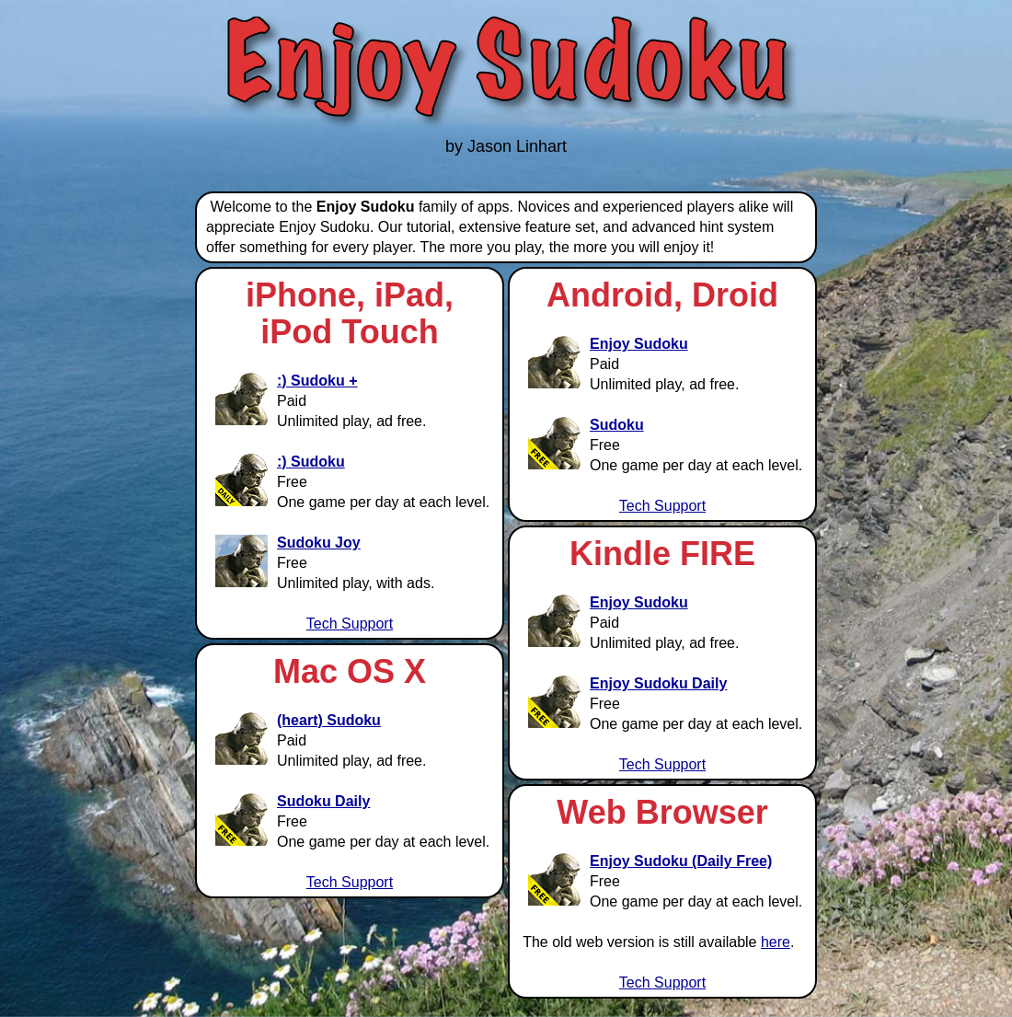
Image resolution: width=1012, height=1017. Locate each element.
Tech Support (349, 623)
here (775, 942)
